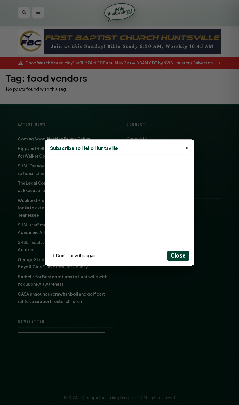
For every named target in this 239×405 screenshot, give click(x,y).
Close (178, 255)
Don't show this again (73, 255)
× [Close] (187, 148)
